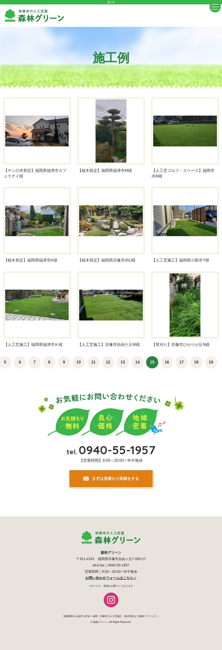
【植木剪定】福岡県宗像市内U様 (107, 260)
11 (93, 362)
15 (152, 362)
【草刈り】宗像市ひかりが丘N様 (181, 344)
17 (181, 362)
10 (78, 362)
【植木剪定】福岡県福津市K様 (30, 260)
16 (167, 362)
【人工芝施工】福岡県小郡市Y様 (180, 260)
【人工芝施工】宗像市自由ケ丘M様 (109, 344)
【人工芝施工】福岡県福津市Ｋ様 (33, 344)
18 (196, 362)
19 (211, 362)
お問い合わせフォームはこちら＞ (111, 578)
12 (108, 362)
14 (137, 362)
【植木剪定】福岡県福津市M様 (105, 170)
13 (123, 362)
